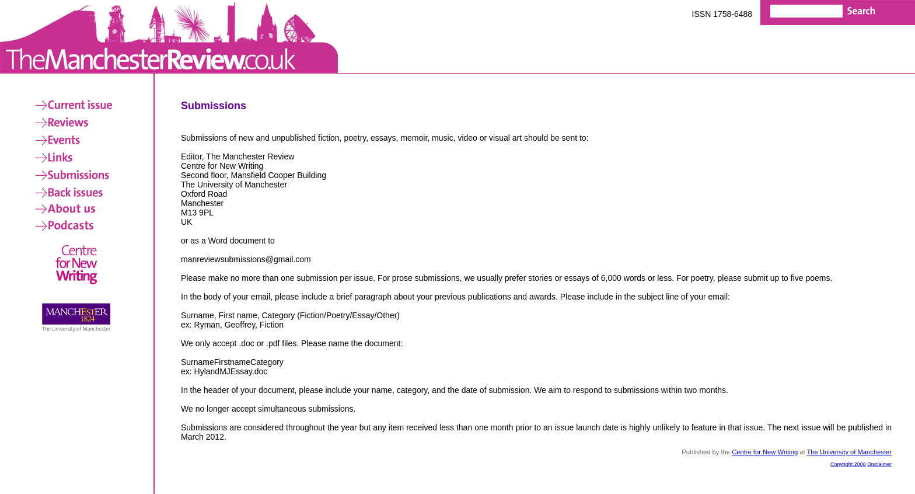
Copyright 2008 (848, 464)
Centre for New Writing (765, 451)
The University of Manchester (849, 451)
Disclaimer (879, 464)
